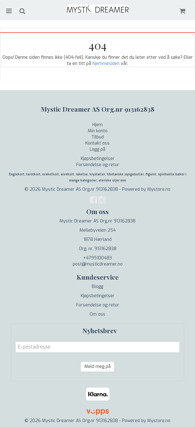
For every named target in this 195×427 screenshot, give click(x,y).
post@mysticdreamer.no (98, 264)
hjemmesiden (106, 63)
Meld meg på (97, 366)
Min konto (98, 131)
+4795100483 (97, 258)
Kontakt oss (97, 143)
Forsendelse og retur (97, 165)
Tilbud (97, 137)
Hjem (97, 125)
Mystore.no (158, 189)
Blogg (97, 286)
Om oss (97, 314)
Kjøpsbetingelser (98, 159)
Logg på (97, 149)
